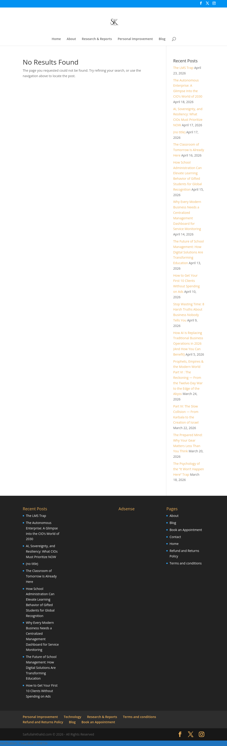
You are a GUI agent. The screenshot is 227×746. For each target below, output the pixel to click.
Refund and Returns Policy (43, 722)
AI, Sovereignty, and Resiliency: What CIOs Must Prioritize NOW (41, 551)
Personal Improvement (135, 39)
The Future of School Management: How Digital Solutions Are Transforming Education (188, 252)
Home (56, 39)
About (71, 39)
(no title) (179, 132)
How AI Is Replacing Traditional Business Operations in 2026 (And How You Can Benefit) (188, 344)
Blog (162, 39)
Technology (72, 717)
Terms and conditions (186, 563)
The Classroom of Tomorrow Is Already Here (188, 149)
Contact (175, 537)
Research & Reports (97, 39)
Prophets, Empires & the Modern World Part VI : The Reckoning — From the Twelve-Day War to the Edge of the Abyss (188, 377)
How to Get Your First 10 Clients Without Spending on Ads (41, 690)
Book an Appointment (186, 530)
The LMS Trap (183, 68)
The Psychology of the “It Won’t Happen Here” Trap (188, 469)
